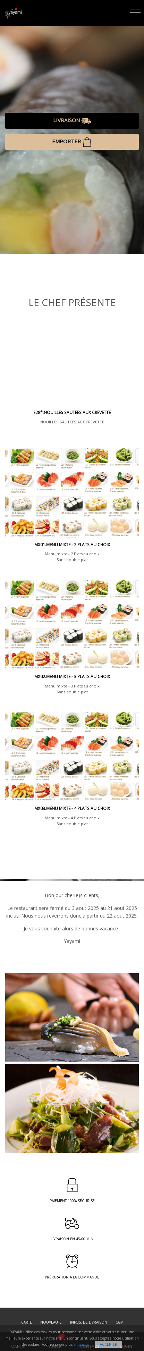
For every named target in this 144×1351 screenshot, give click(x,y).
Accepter (108, 1344)
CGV (119, 1322)
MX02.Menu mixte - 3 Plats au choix (72, 676)
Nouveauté (51, 1322)
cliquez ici (82, 1344)
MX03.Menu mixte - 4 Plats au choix (72, 808)
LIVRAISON (72, 121)
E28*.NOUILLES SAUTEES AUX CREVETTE (72, 412)
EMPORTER (72, 142)
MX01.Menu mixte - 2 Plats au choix (72, 545)
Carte (26, 1322)
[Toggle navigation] (135, 12)
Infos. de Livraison (88, 1322)
